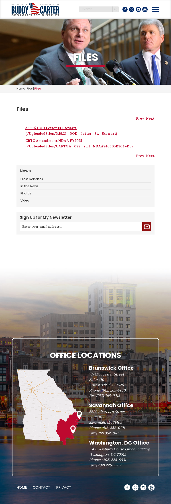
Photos (25, 193)
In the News (29, 186)
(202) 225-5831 (114, 459)
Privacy (63, 487)
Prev (140, 118)
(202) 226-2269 (108, 465)
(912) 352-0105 (108, 433)
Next (150, 118)
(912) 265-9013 (108, 395)
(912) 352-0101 (113, 427)
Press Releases (31, 179)
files (30, 88)
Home (20, 88)
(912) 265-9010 (114, 390)
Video (24, 200)
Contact (41, 487)
